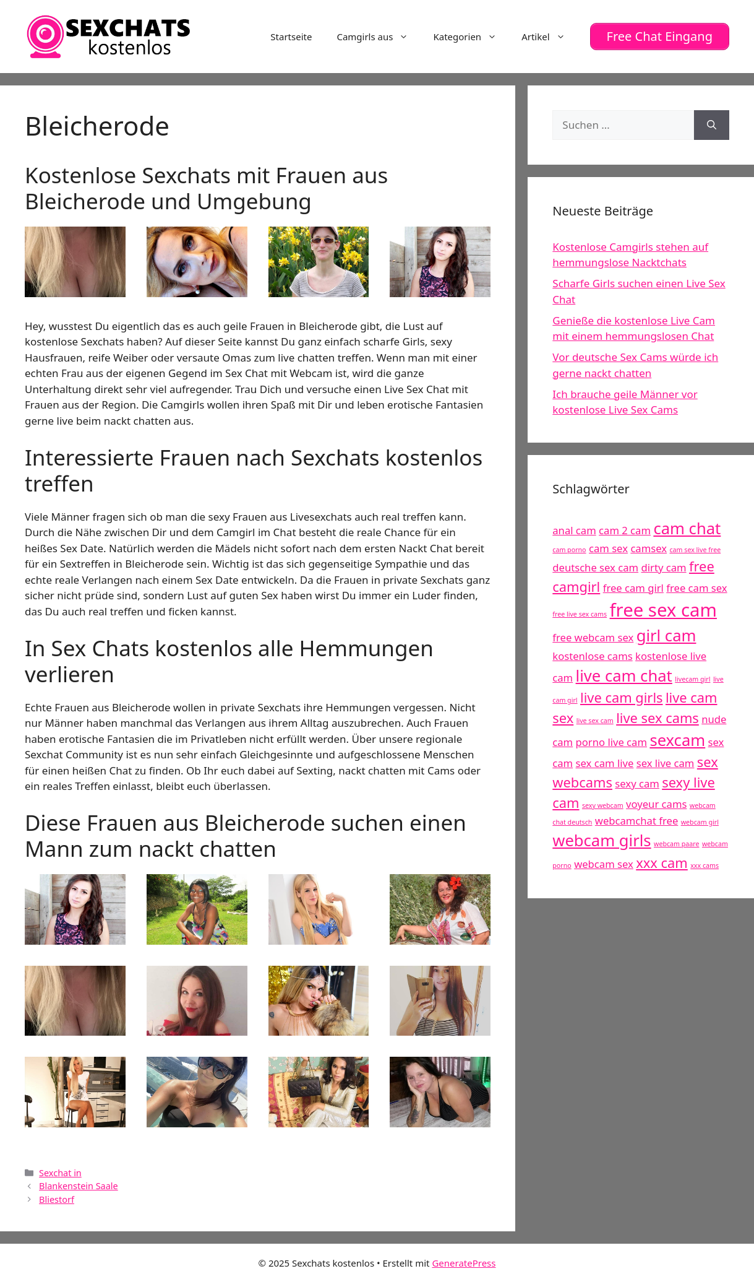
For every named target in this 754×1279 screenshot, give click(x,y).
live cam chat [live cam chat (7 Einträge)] (624, 676)
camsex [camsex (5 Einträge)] (648, 548)
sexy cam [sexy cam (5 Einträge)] (637, 783)
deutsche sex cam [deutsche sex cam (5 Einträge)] (595, 567)
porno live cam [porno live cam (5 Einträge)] (611, 742)
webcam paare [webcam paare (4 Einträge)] (676, 843)
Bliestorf (56, 1199)
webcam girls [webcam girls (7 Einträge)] (601, 840)
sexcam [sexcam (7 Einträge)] (677, 740)
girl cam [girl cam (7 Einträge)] (666, 635)
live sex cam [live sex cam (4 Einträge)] (595, 720)
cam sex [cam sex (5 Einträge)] (608, 548)
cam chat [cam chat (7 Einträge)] (687, 528)
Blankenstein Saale (78, 1186)
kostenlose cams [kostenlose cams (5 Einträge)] (592, 656)
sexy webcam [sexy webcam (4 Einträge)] (602, 805)
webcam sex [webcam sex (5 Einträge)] (603, 864)
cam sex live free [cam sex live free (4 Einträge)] (695, 549)
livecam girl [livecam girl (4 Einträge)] (692, 679)
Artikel (549, 36)
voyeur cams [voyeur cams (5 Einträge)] (656, 804)
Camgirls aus (378, 36)
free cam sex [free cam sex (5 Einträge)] (696, 588)
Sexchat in (60, 1173)
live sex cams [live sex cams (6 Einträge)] (657, 718)
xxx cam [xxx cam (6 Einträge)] (662, 863)
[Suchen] (711, 125)
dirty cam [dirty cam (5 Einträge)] (664, 567)
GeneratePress (463, 1263)
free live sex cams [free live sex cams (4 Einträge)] (579, 614)
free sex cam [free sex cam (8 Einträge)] (663, 609)
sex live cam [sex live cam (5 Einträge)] (665, 763)
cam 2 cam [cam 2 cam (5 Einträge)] (625, 530)
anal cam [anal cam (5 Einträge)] (574, 530)
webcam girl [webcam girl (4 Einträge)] (700, 822)
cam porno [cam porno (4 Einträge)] (569, 549)
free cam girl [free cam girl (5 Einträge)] (633, 588)
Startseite (291, 36)
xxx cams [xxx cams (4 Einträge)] (704, 865)
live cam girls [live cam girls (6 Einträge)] (621, 697)
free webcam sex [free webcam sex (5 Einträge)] (592, 637)
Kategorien (471, 36)
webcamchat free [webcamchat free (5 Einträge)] (636, 820)
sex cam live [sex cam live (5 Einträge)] (605, 763)
